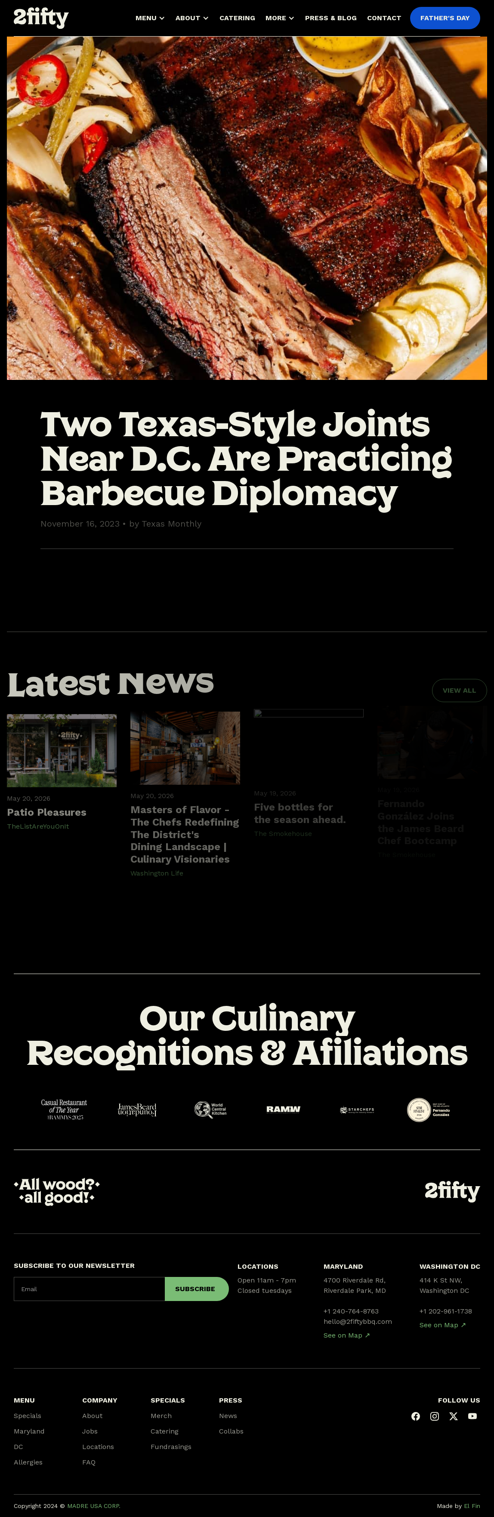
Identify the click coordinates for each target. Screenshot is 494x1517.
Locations (98, 1447)
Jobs (90, 1431)
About (92, 1416)
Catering (165, 1431)
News (228, 1416)
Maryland (29, 1431)
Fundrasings (171, 1447)
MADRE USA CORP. (93, 1505)
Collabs (231, 1431)
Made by (458, 1505)
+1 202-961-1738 (446, 1311)
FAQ (89, 1462)
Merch (161, 1416)
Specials (27, 1416)
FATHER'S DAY (445, 18)
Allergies (28, 1462)
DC (18, 1447)
